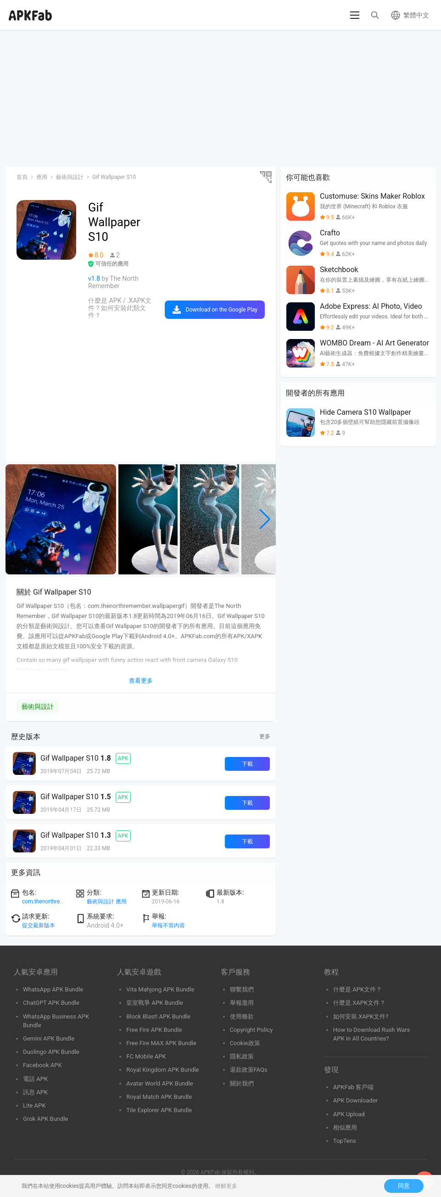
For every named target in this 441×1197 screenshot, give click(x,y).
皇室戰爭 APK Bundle (154, 1002)
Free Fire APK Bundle (154, 1029)
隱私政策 (242, 1056)
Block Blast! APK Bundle (158, 1016)
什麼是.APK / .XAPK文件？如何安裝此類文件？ (119, 308)
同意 (404, 1185)
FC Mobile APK (146, 1056)
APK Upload (349, 1114)
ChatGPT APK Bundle (51, 1002)
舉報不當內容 (168, 925)
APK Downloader (355, 1100)
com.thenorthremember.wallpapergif (67, 901)
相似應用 (345, 1127)
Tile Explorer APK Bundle (159, 1110)
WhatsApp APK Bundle (53, 989)
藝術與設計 (38, 706)
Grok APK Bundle (45, 1118)
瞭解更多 (226, 1186)
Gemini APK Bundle (48, 1038)
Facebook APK (42, 1065)
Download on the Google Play (221, 309)
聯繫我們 (242, 989)
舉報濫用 (242, 1002)
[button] (265, 519)
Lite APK (34, 1105)
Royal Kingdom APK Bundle (162, 1069)
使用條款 (242, 1016)
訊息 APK (35, 1092)
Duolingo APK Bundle (51, 1051)
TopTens (344, 1140)
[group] (61, 519)
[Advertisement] (220, 99)
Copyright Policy (251, 1029)
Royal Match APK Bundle (159, 1096)
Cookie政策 (245, 1043)
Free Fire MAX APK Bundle (161, 1043)
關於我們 (242, 1083)
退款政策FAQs (249, 1069)
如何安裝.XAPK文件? (361, 1016)
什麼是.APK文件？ (357, 989)
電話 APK (35, 1078)
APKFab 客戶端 (353, 1087)
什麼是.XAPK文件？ (359, 1002)
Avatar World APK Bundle (159, 1083)
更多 (264, 736)
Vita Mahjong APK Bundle (160, 989)
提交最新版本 (38, 925)
